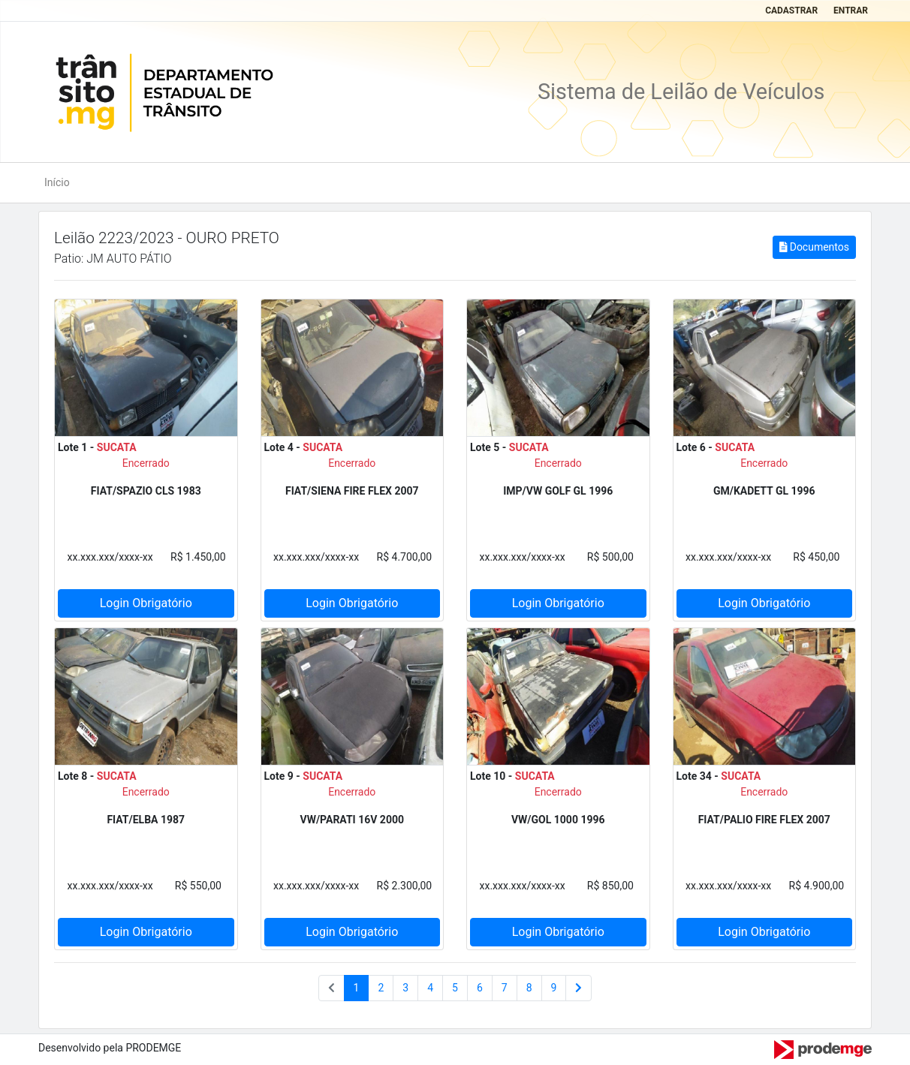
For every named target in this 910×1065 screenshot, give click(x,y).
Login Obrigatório (146, 603)
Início (57, 182)
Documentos (814, 247)
